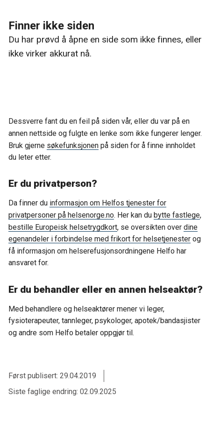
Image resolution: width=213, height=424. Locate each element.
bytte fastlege (177, 215)
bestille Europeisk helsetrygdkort (62, 227)
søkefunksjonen (73, 145)
